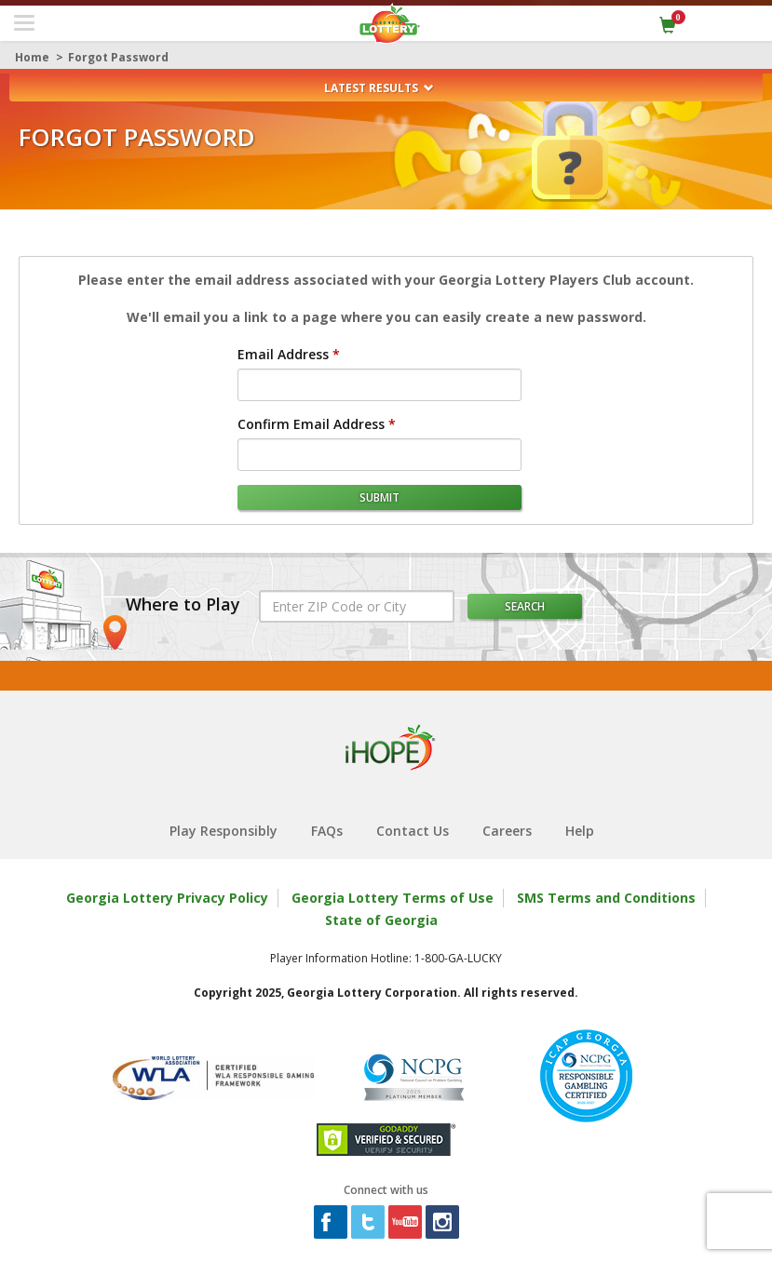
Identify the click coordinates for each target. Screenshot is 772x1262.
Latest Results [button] (379, 88)
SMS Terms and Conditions (606, 897)
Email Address (283, 354)
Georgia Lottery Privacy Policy (167, 897)
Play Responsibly (223, 830)
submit (379, 497)
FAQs (327, 830)
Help (579, 830)
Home (32, 57)
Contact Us (412, 830)
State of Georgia (381, 920)
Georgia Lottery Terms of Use (392, 897)
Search (525, 606)
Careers (507, 830)
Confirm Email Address (311, 424)
